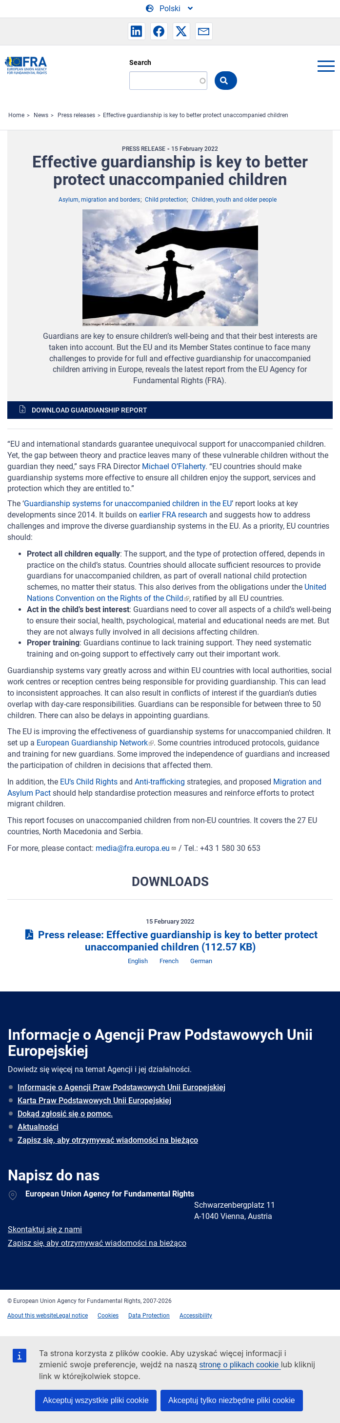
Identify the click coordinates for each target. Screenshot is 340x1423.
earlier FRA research (173, 514)
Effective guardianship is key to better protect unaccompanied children (195, 115)
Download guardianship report (89, 410)
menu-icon (326, 66)
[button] (136, 31)
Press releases (76, 115)
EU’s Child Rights (89, 781)
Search (140, 62)
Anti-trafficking (160, 781)
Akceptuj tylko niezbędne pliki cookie (231, 1400)
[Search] (168, 80)
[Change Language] (170, 9)
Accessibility (196, 1315)
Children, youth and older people (234, 199)
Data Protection (149, 1315)
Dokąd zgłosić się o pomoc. (65, 1113)
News (41, 115)
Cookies (108, 1315)
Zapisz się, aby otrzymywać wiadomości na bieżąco (108, 1140)
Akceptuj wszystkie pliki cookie (96, 1400)
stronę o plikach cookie (240, 1365)
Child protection (166, 199)
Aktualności (38, 1127)
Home (16, 115)
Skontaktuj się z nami (45, 1229)
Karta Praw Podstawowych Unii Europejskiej (94, 1100)
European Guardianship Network (92, 742)
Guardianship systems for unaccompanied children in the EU (128, 503)
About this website (31, 1315)
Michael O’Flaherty (173, 466)
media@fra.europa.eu (136, 848)
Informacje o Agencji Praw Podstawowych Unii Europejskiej (121, 1087)
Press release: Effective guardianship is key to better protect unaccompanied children (169, 941)
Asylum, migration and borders (99, 199)
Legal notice (72, 1315)
